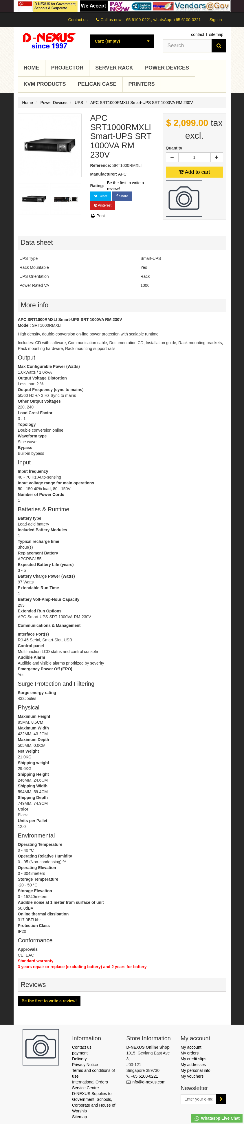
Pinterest (103, 205)
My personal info (195, 1070)
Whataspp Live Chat (217, 1118)
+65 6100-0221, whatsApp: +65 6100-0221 (162, 19)
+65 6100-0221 (144, 1076)
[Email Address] (198, 1099)
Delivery (79, 1059)
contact (197, 34)
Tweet (100, 196)
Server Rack (114, 68)
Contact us (77, 19)
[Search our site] (187, 45)
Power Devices (167, 68)
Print (97, 216)
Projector (67, 68)
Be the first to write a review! (125, 185)
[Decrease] (172, 157)
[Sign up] (221, 1099)
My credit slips (193, 1059)
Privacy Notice (85, 1064)
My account (191, 1047)
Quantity (174, 148)
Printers (142, 84)
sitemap (216, 34)
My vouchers (192, 1076)
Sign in (216, 19)
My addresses (193, 1064)
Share (122, 196)
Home (31, 68)
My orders (190, 1053)
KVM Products (45, 84)
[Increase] (216, 157)
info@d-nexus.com (148, 1082)
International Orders (90, 1082)
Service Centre (85, 1087)
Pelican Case (97, 84)
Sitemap (79, 1116)
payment (80, 1053)
